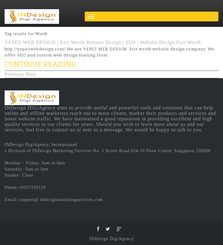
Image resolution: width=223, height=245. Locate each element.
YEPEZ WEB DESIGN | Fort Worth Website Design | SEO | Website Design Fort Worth (103, 42)
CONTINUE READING (40, 64)
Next (31, 74)
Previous (14, 74)
